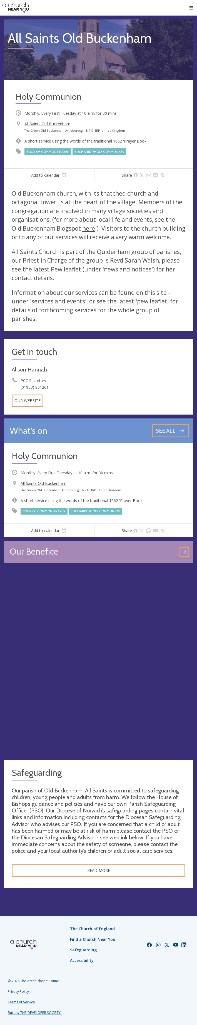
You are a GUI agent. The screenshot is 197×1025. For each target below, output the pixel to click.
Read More (98, 870)
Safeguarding (83, 949)
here (88, 228)
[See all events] (170, 430)
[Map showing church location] (98, 661)
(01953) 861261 (35, 387)
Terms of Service (21, 1002)
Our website (27, 400)
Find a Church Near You (92, 939)
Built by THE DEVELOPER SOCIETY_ (35, 1012)
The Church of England (92, 928)
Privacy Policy (18, 991)
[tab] (49, 175)
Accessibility (82, 960)
